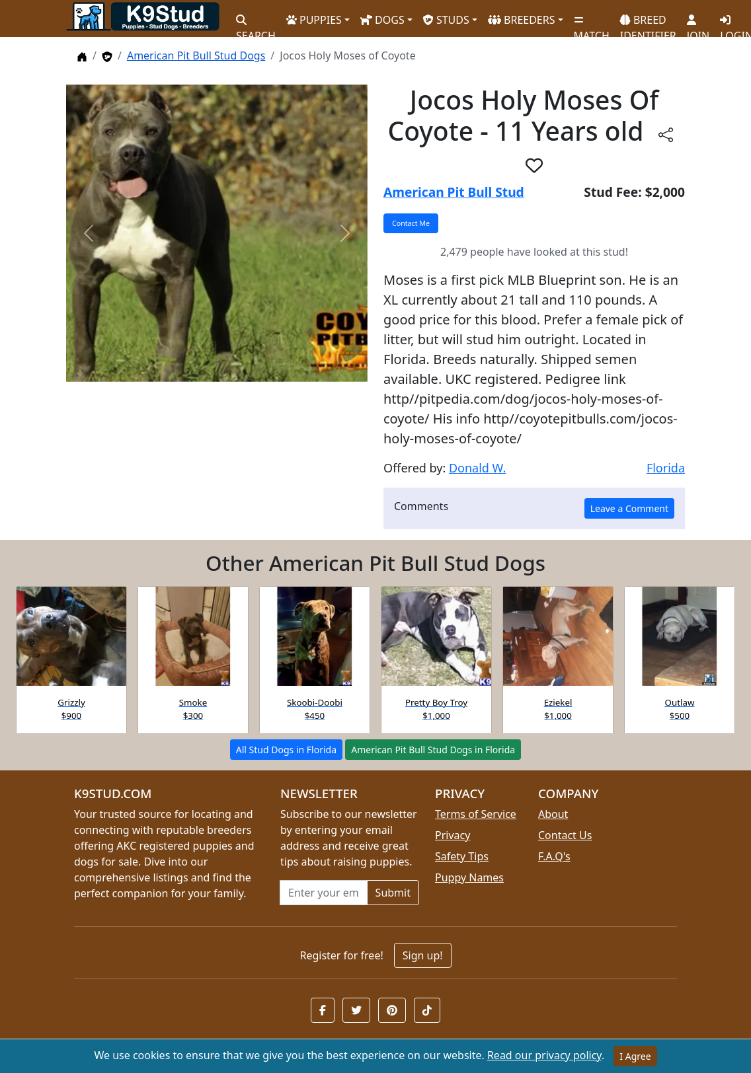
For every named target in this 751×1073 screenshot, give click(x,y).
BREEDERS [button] (521, 20)
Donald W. (477, 468)
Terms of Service (475, 814)
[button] (534, 165)
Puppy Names (469, 877)
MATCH (592, 23)
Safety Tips (462, 856)
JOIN (698, 23)
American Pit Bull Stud (453, 192)
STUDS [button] (446, 20)
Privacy (452, 835)
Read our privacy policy (544, 1055)
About (553, 814)
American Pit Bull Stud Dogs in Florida (433, 749)
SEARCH (256, 23)
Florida (666, 468)
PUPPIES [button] (314, 20)
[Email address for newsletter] (324, 892)
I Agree (635, 1056)
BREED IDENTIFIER (648, 22)
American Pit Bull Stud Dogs (196, 55)
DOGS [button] (382, 20)
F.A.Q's (554, 856)
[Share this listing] (666, 134)
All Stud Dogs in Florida (286, 749)
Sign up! (423, 955)
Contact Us (565, 835)
